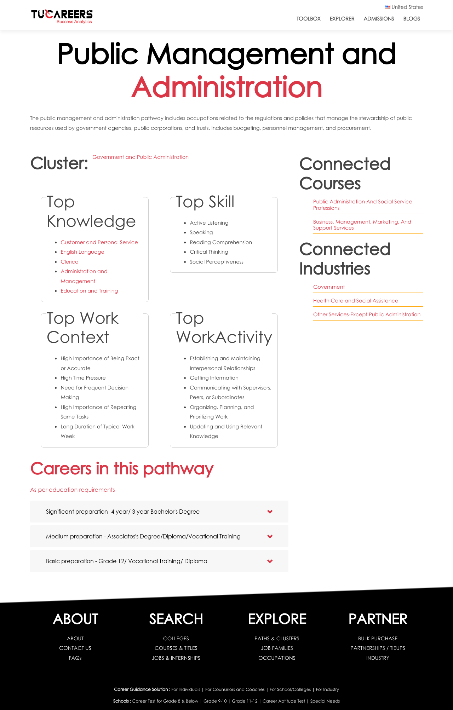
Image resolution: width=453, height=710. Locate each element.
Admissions (378, 19)
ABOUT (75, 638)
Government (329, 287)
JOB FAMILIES (277, 648)
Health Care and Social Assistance (355, 301)
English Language (82, 252)
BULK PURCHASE (377, 638)
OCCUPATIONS (277, 658)
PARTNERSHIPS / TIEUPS (377, 648)
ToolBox (309, 19)
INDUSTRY (377, 658)
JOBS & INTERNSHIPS (176, 658)
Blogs (411, 19)
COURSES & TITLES (176, 648)
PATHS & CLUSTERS (276, 638)
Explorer (342, 19)
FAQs (75, 658)
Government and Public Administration (140, 157)
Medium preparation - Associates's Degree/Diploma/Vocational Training (143, 536)
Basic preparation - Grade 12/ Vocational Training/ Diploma (126, 561)
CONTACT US (75, 648)
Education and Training (89, 291)
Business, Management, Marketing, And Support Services (362, 225)
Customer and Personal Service (99, 242)
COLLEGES (176, 638)
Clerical (70, 262)
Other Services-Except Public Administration (366, 314)
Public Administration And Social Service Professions (362, 204)
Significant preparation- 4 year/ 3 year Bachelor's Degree (123, 511)
